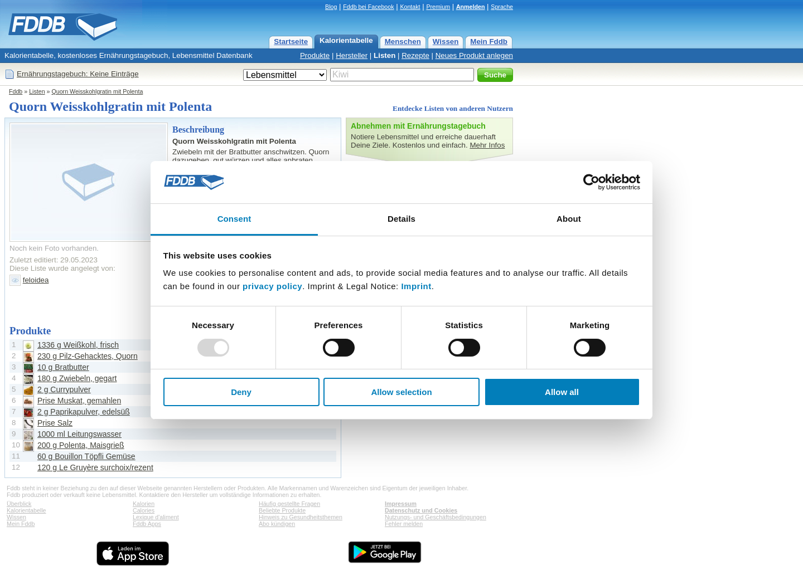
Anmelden (470, 6)
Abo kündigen (277, 523)
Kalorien (143, 503)
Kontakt (410, 6)
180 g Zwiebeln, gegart (77, 378)
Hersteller (351, 55)
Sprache (502, 6)
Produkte (315, 55)
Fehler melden (404, 523)
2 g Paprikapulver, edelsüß (83, 411)
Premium (438, 6)
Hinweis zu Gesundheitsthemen (300, 517)
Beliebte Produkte (282, 510)
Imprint (416, 286)
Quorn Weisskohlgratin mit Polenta (97, 91)
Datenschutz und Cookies (421, 510)
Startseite (291, 41)
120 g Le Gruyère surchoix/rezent (95, 467)
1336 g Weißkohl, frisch (78, 344)
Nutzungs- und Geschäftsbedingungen (435, 517)
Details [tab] (401, 218)
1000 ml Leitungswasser (79, 434)
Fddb (15, 91)
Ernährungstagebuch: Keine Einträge (78, 74)
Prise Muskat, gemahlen (79, 400)
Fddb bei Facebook (368, 6)
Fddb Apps (147, 523)
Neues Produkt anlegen (474, 55)
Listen (384, 55)
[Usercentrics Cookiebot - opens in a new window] (591, 182)
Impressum (401, 503)
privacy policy (272, 286)
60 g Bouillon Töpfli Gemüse (86, 456)
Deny (241, 392)
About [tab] (569, 218)
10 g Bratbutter (63, 367)
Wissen (446, 41)
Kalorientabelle (346, 40)
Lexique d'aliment (156, 517)
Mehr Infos (487, 145)
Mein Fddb (488, 41)
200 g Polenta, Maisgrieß (80, 445)
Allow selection (401, 392)
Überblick (19, 503)
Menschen (403, 41)
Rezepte (415, 55)
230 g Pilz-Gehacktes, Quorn (87, 356)
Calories (143, 510)
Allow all (562, 392)
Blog (331, 6)
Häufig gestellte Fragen (289, 503)
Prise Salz (54, 422)
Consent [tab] (234, 218)
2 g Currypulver (64, 389)
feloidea (36, 280)
